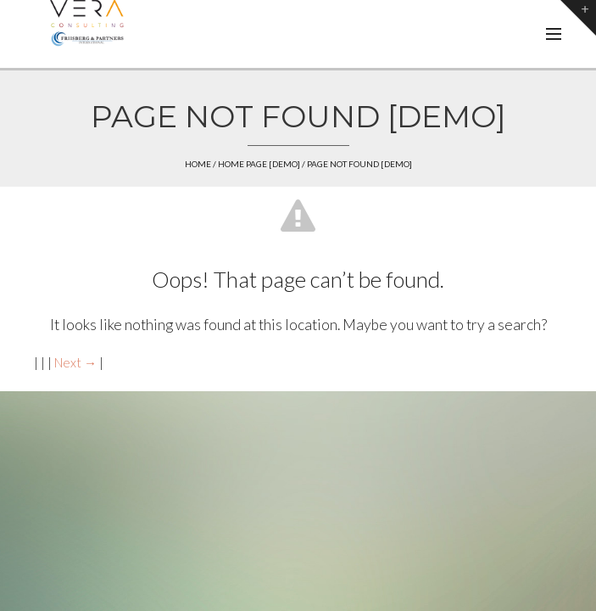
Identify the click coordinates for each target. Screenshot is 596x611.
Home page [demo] (259, 164)
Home (198, 164)
